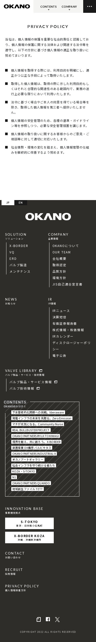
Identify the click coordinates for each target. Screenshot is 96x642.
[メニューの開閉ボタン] (89, 6)
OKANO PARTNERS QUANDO (31, 483)
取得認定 (59, 265)
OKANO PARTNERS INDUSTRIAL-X (34, 454)
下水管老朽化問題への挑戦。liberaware (38, 412)
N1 (14, 477)
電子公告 (59, 355)
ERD (13, 258)
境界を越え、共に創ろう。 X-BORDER (36, 442)
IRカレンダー (63, 336)
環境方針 (59, 277)
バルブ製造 (18, 265)
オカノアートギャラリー (28, 459)
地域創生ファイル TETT (27, 489)
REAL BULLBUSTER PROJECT (31, 430)
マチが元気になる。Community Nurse (37, 424)
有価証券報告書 (64, 323)
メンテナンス (20, 271)
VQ (12, 252)
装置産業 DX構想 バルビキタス (31, 448)
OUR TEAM (61, 252)
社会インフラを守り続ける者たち (33, 465)
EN (21, 202)
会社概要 (59, 258)
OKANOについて (65, 245)
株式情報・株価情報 (68, 330)
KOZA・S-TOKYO (23, 471)
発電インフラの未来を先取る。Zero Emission (41, 418)
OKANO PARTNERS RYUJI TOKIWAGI (35, 436)
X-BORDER (18, 245)
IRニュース (61, 310)
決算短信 (59, 317)
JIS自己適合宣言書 (67, 284)
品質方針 (59, 271)
